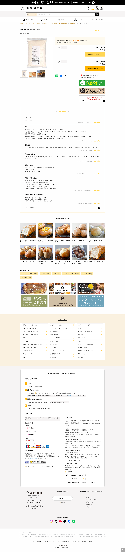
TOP (34, 542)
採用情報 (89, 542)
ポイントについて (49, 393)
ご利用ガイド (88, 497)
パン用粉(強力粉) (63, 23)
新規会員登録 (38, 386)
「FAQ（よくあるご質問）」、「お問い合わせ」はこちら (80, 482)
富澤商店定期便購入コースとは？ (89, 75)
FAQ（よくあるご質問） (91, 499)
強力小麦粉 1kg (26, 277)
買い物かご (30, 393)
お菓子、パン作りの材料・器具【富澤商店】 (30, 23)
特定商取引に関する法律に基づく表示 (71, 542)
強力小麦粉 (72, 23)
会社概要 (62, 502)
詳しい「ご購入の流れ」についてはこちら (38, 408)
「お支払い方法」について (47, 466)
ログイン (30, 386)
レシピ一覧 (45, 542)
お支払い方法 (47, 402)
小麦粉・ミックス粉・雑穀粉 (50, 23)
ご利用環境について (70, 472)
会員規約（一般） (89, 502)
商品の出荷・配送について (86, 77)
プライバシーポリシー (90, 507)
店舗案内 (84, 542)
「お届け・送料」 (72, 395)
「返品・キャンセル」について (73, 460)
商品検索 (39, 542)
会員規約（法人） (89, 504)
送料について (39, 393)
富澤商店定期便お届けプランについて (65, 393)
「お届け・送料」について (32, 466)
